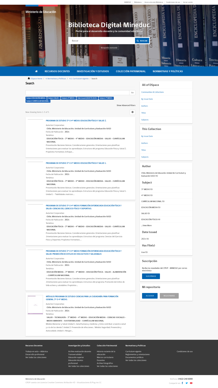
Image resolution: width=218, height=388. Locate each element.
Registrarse (169, 295)
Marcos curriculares (105, 357)
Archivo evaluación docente (79, 351)
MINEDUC (127, 2)
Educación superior (76, 357)
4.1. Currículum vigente (79, 78)
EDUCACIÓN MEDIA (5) (150, 207)
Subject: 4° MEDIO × (68, 98)
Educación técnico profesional (75, 362)
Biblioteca (137, 2)
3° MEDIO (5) (147, 189)
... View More (146, 225)
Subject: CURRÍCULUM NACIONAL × (38, 101)
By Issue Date (147, 99)
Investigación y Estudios (93, 71)
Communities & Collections (152, 92)
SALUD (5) (145, 213)
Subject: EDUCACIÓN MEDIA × (36, 98)
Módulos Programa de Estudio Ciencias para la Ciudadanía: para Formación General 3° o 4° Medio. (82, 298)
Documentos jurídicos (134, 357)
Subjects (145, 119)
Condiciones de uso (173, 2)
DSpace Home (36, 78)
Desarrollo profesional (35, 354)
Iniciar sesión (188, 2)
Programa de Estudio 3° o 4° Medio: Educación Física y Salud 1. (76, 163)
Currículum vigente (133, 351)
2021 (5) (145, 238)
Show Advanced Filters (126, 105)
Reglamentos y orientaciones (137, 354)
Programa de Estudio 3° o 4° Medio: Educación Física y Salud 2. (76, 120)
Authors (144, 106)
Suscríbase (151, 276)
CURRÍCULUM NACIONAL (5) (152, 201)
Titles (143, 112)
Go (132, 92)
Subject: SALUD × (54, 98)
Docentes (101, 360)
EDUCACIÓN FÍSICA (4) (150, 219)
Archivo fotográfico (105, 363)
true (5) (144, 252)
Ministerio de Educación (41, 12)
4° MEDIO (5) (147, 195)
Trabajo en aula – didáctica (37, 351)
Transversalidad (75, 354)
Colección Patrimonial (131, 71)
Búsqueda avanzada (109, 47)
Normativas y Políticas (168, 71)
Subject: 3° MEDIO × (106, 98)
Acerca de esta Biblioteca (154, 2)
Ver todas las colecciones (36, 357)
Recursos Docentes (57, 71)
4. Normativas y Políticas (56, 78)
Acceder (150, 295)
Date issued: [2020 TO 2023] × (87, 98)
